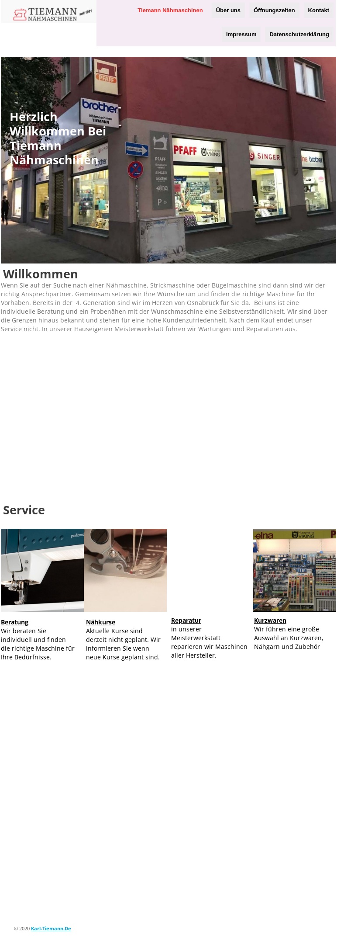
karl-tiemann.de (51, 928)
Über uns (228, 10)
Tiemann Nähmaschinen (170, 10)
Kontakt (318, 10)
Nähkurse (100, 622)
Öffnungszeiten (274, 10)
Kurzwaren (270, 620)
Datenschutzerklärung (299, 34)
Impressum (241, 34)
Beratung (14, 622)
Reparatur (186, 620)
